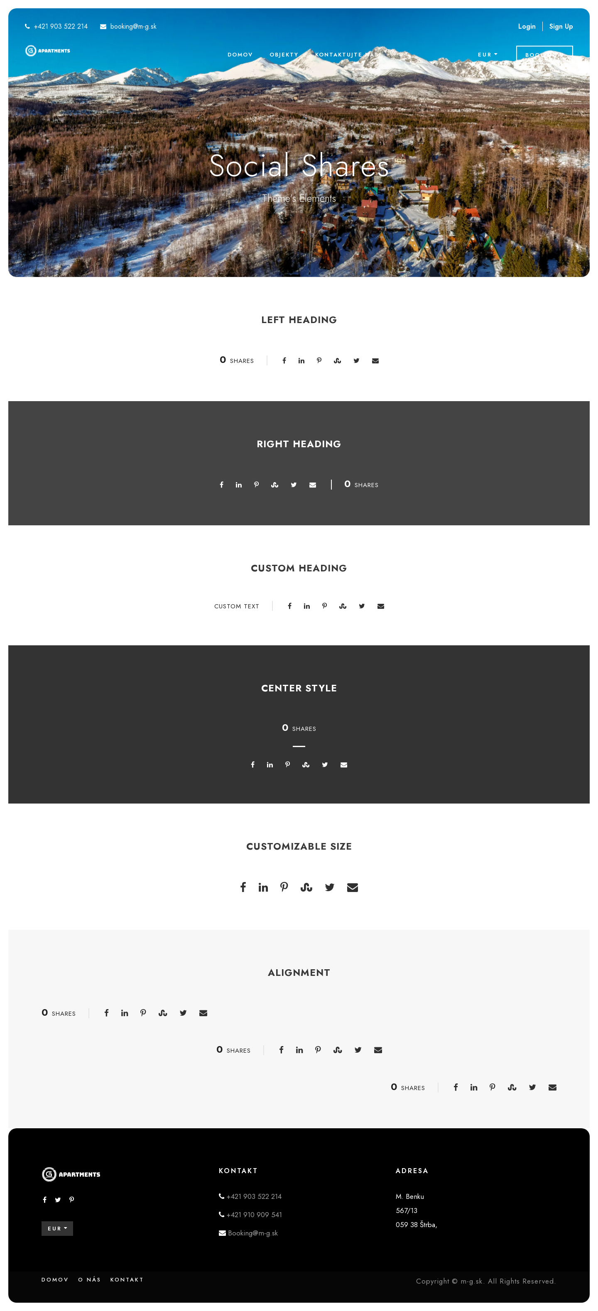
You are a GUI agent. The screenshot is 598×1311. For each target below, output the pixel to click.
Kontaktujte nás (347, 55)
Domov (240, 55)
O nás (89, 1280)
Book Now (544, 55)
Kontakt (127, 1280)
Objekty (284, 55)
